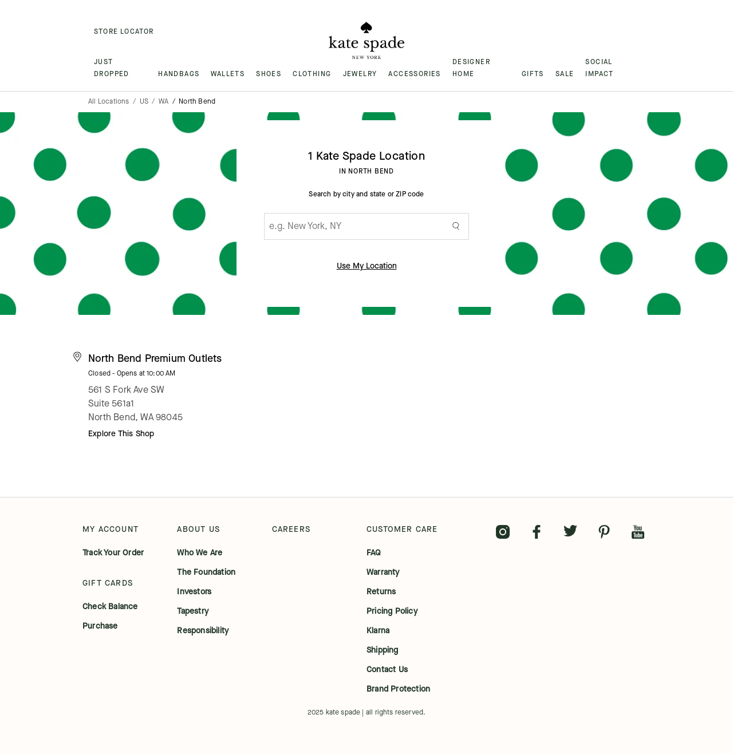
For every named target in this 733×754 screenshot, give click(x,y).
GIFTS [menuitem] (533, 73)
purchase (100, 626)
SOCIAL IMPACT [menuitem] (599, 67)
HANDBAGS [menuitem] (178, 73)
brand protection (398, 689)
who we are (199, 553)
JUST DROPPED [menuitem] (111, 67)
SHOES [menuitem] (268, 73)
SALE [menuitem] (564, 73)
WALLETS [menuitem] (228, 73)
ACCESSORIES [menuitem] (414, 73)
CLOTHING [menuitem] (312, 73)
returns (381, 592)
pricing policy (391, 611)
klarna (377, 631)
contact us (387, 670)
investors (194, 592)
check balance (110, 607)
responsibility (202, 631)
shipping (382, 650)
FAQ (373, 553)
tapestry (192, 611)
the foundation (206, 572)
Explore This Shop (121, 433)
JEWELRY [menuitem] (360, 73)
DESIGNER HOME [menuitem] (471, 67)
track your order (113, 553)
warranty (383, 572)
